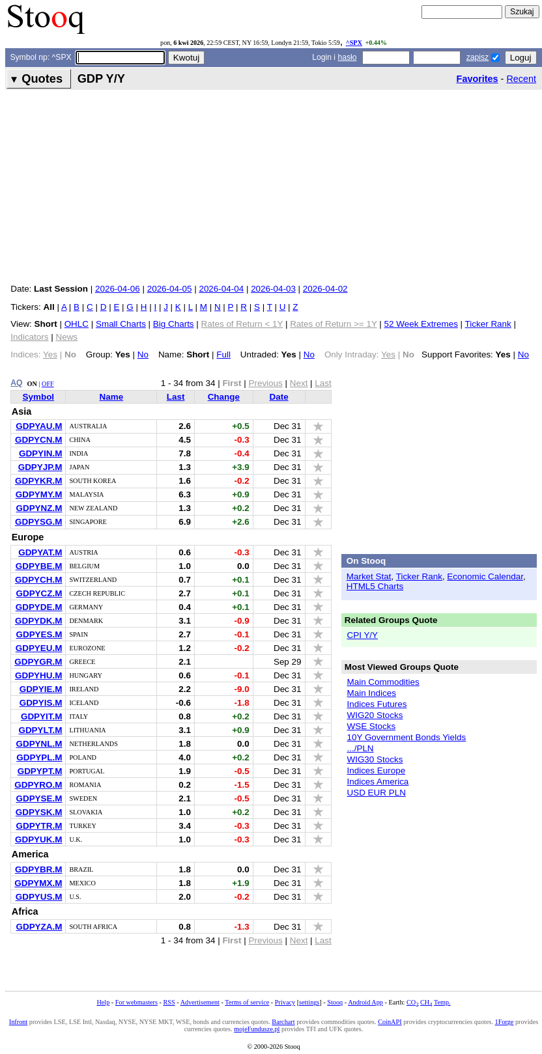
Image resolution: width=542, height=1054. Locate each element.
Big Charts (173, 324)
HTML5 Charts (375, 586)
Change (224, 397)
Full (223, 354)
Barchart (283, 1021)
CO (412, 1002)
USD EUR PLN (376, 792)
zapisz (477, 57)
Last (176, 397)
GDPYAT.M (40, 552)
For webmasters (136, 1002)
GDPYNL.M (39, 744)
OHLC (76, 324)
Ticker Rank (488, 324)
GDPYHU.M (38, 675)
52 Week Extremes (421, 324)
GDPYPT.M (40, 771)
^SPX (354, 42)
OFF (48, 383)
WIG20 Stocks (375, 715)
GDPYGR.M (38, 662)
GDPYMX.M (38, 883)
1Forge (504, 1021)
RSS (169, 1002)
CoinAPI (389, 1021)
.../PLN (360, 748)
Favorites (477, 79)
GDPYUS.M (39, 897)
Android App (365, 1002)
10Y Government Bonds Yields (406, 737)
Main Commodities (383, 682)
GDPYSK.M (39, 812)
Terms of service (247, 1002)
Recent (521, 79)
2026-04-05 (169, 289)
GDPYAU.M (39, 426)
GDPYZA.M (39, 927)
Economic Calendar (485, 576)
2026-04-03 (273, 289)
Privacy (285, 1002)
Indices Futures (376, 704)
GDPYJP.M (40, 467)
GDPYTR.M (39, 826)
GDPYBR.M (38, 869)
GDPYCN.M (38, 440)
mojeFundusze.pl (256, 1029)
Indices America (377, 781)
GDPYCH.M (38, 580)
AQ (16, 382)
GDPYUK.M (38, 839)
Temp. (442, 1002)
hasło (346, 57)
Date (279, 397)
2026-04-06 (117, 289)
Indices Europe (376, 770)
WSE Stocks (371, 726)
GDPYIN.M (40, 453)
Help (102, 1002)
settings (309, 1002)
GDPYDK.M (38, 621)
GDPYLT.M (40, 730)
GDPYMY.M (39, 494)
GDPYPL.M (39, 757)
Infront (18, 1021)
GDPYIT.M (41, 716)
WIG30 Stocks (375, 759)
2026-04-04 (221, 289)
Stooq (335, 1002)
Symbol (39, 397)
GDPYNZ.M (39, 508)
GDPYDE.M (39, 607)
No (143, 354)
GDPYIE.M (41, 689)
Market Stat (369, 576)
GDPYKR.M (38, 481)
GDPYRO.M (38, 785)
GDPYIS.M (41, 703)
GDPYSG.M (38, 522)
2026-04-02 (325, 289)
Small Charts (121, 324)
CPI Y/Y (362, 635)
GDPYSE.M (39, 798)
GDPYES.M (39, 634)
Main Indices (371, 693)
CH (426, 1002)
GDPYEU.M (39, 648)
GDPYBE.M (39, 566)
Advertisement (200, 1002)
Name (112, 397)
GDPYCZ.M (39, 593)
